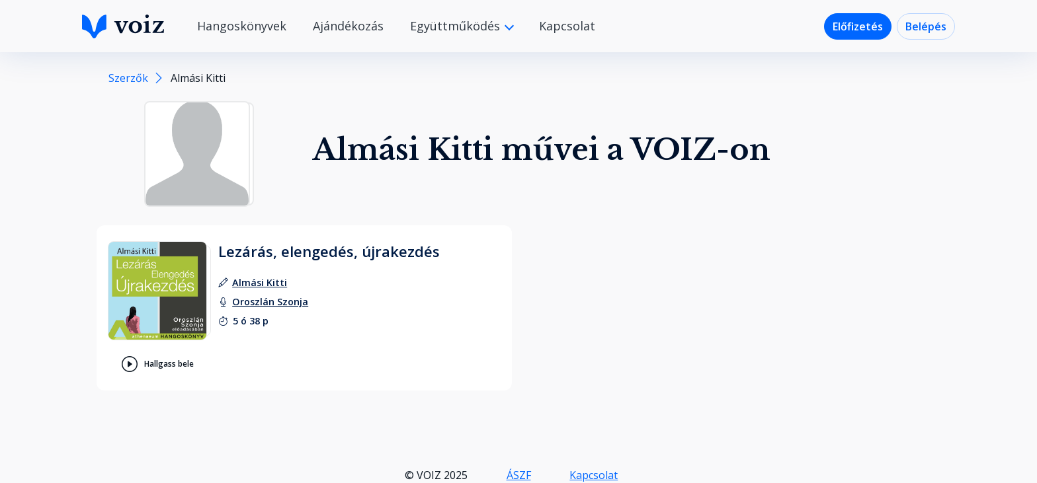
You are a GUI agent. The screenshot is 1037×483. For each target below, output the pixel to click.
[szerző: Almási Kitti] (259, 282)
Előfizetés (858, 26)
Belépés (925, 26)
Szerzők (128, 78)
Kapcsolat (567, 26)
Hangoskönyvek (241, 26)
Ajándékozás (348, 26)
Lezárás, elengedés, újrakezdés (329, 251)
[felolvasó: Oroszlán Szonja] (270, 301)
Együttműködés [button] (456, 26)
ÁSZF (519, 475)
